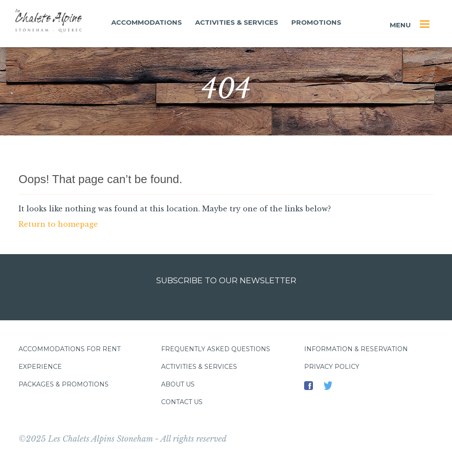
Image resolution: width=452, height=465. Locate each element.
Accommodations (146, 22)
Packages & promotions (64, 384)
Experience (40, 367)
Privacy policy (331, 367)
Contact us (182, 402)
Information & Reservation (356, 349)
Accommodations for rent (70, 349)
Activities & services (236, 22)
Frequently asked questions (215, 349)
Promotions (316, 22)
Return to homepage (58, 224)
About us (178, 384)
